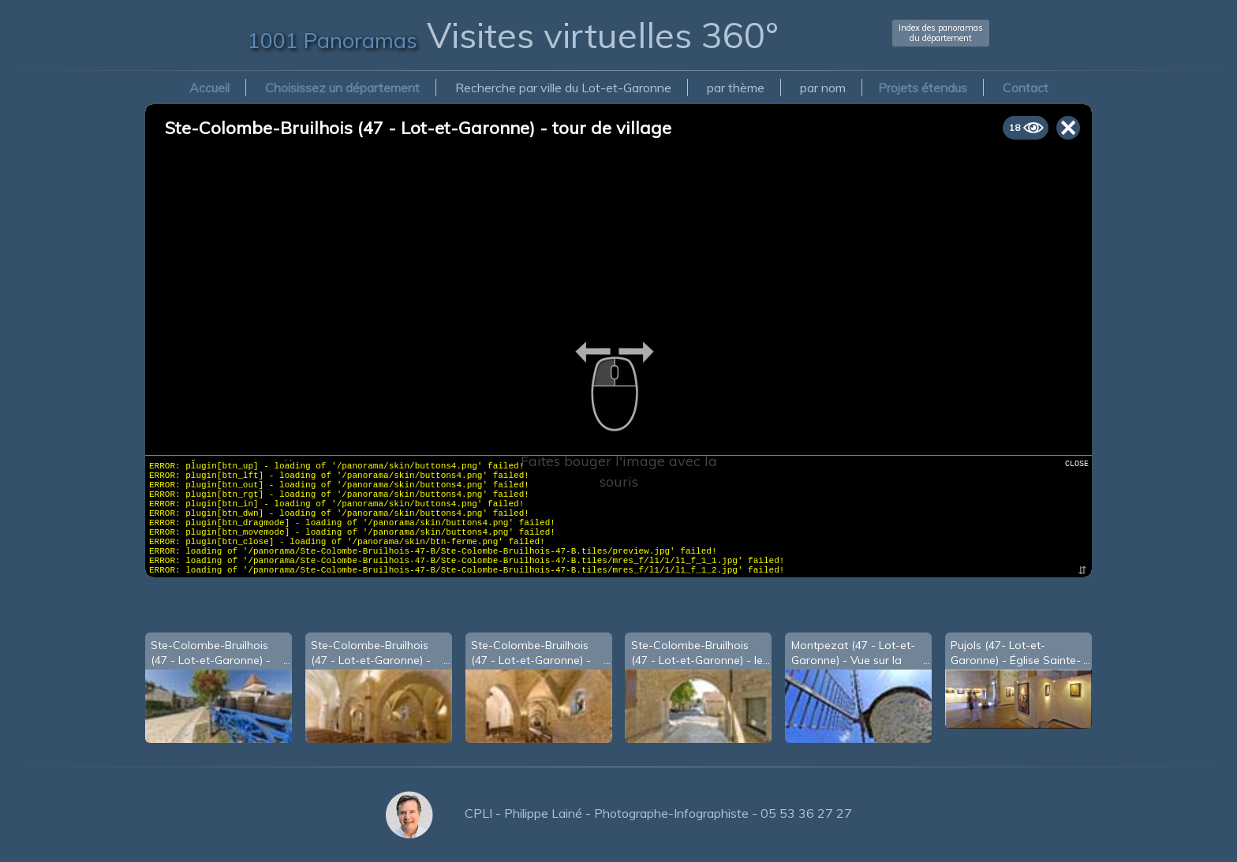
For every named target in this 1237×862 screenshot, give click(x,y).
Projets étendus (922, 87)
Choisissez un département (342, 87)
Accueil (209, 87)
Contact (1025, 87)
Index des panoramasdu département (941, 32)
